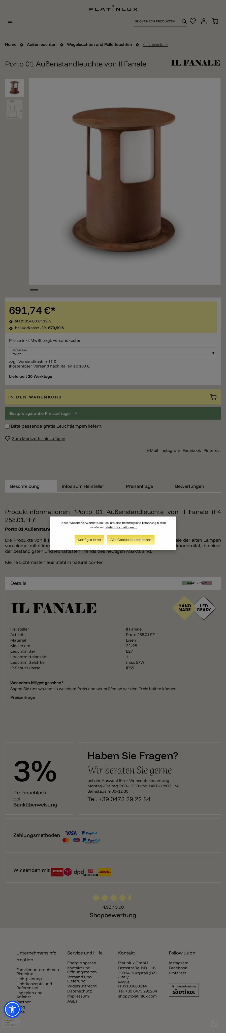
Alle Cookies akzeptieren (130, 540)
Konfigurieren (89, 540)
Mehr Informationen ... (121, 528)
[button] (12, 1009)
